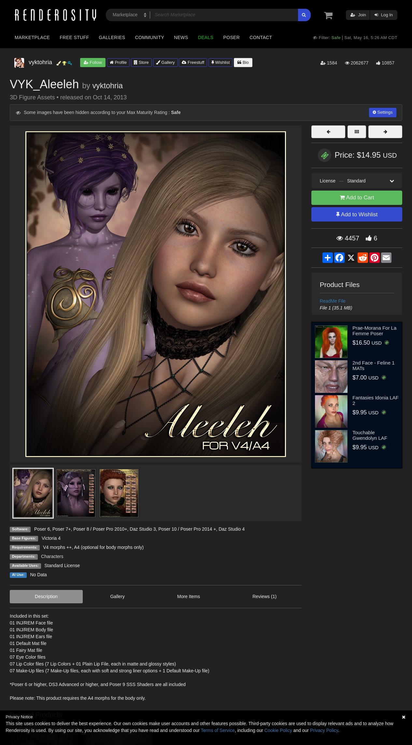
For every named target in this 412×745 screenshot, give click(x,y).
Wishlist (220, 62)
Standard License (62, 565)
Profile (118, 62)
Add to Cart (357, 197)
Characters (52, 556)
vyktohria (107, 85)
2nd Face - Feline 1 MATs (373, 365)
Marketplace (32, 37)
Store (141, 62)
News (181, 37)
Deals (206, 37)
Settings (383, 112)
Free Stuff (74, 37)
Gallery (165, 62)
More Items (188, 596)
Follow (93, 62)
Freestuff (193, 62)
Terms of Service (218, 730)
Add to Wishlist (356, 214)
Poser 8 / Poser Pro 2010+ (100, 529)
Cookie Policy (278, 730)
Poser (231, 37)
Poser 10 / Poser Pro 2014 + (187, 529)
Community (149, 37)
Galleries (112, 37)
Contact (260, 37)
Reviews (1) (264, 596)
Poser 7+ (61, 529)
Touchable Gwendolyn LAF (369, 435)
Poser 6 (42, 529)
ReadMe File (333, 301)
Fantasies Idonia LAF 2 (375, 400)
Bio (243, 62)
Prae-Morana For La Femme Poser (374, 330)
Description (46, 596)
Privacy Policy (324, 730)
